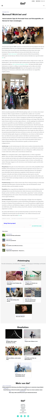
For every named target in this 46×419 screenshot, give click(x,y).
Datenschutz (23, 412)
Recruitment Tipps (28, 298)
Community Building (6, 218)
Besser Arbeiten (9, 234)
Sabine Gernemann (12, 54)
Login (33, 1)
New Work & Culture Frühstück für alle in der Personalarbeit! (24, 218)
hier (3, 57)
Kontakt (23, 404)
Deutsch (38, 1)
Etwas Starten (22, 391)
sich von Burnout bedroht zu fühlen (20, 64)
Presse (23, 408)
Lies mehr (23, 268)
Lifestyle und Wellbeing (20, 315)
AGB (23, 411)
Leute (7, 244)
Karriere (23, 407)
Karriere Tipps (6, 388)
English (43, 1)
